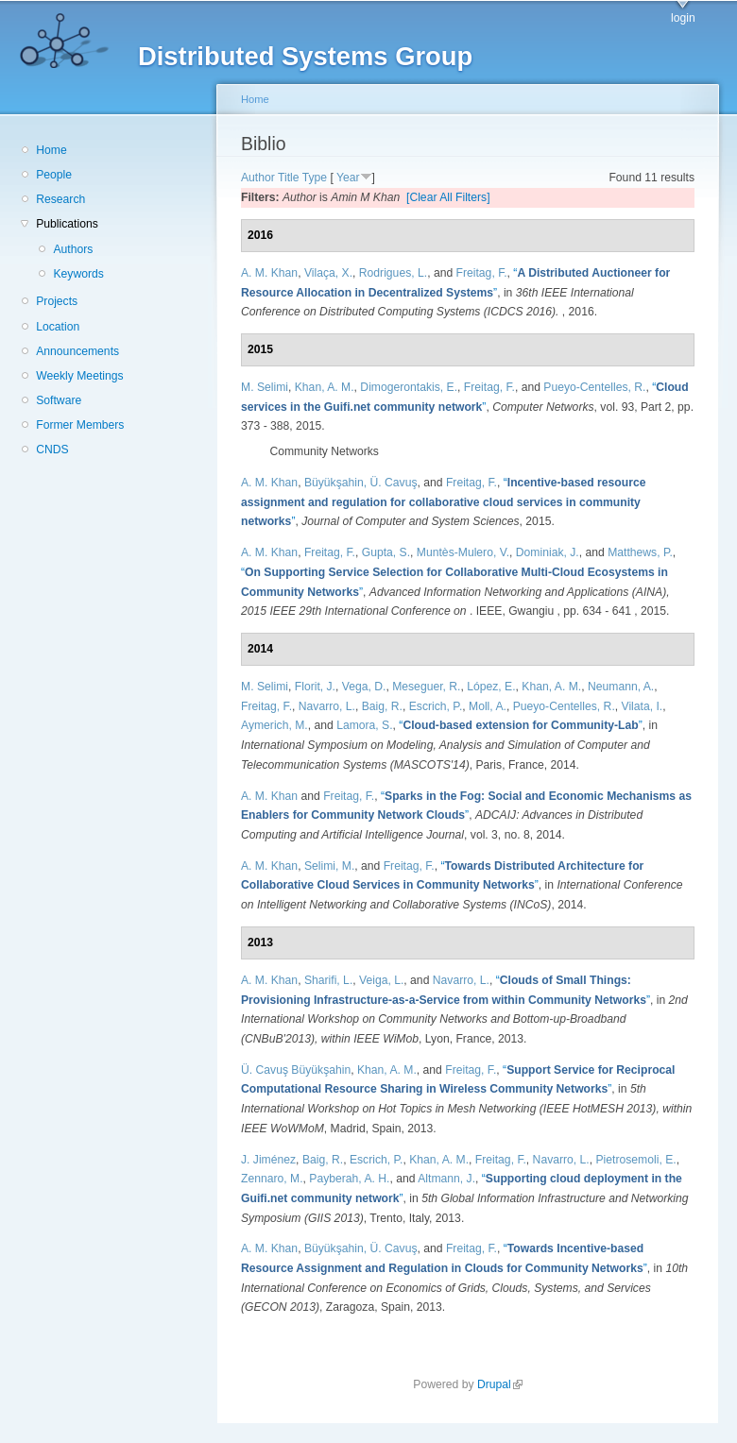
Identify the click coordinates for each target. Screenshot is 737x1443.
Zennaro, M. (272, 1178)
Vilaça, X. (328, 273)
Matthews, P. (640, 552)
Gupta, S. (386, 552)
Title (289, 177)
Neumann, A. (621, 686)
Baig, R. (382, 706)
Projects (56, 301)
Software (58, 400)
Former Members (80, 425)
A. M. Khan (269, 273)
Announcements (77, 351)
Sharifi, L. (328, 980)
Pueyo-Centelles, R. (594, 387)
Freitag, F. (481, 273)
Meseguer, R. (426, 686)
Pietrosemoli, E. (636, 1159)
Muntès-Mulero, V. (463, 552)
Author (258, 177)
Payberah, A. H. (349, 1178)
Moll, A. (487, 706)
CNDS (52, 449)
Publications (67, 223)
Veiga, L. (381, 980)
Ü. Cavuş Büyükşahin (296, 1070)
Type (314, 177)
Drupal (500, 1384)
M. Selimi (264, 387)
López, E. (491, 686)
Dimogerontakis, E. (408, 387)
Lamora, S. (364, 725)
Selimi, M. (329, 866)
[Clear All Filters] (448, 197)
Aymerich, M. (274, 725)
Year (348, 177)
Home (51, 150)
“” (443, 502)
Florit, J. (315, 686)
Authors (73, 249)
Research (60, 199)
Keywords (78, 273)
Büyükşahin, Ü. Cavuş (361, 482)
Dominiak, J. (547, 552)
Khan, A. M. (324, 387)
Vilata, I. (642, 706)
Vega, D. (364, 686)
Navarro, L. (327, 706)
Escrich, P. (436, 706)
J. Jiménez (268, 1159)
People (54, 174)
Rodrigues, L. (393, 273)
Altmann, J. (446, 1178)
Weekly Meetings (79, 375)
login (683, 18)
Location (57, 326)
